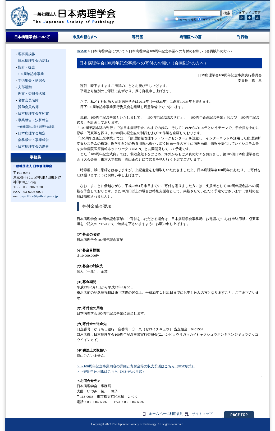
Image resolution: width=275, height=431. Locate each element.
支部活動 (25, 87)
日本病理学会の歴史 (33, 146)
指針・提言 (26, 67)
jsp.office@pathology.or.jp (39, 196)
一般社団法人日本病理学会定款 (35, 126)
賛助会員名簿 (28, 107)
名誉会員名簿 (28, 100)
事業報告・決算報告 (33, 120)
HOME (82, 51)
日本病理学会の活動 (33, 61)
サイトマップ (202, 414)
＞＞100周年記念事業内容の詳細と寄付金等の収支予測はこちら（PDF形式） (136, 366)
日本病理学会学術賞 (33, 113)
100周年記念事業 (31, 74)
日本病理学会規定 (31, 133)
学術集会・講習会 (31, 80)
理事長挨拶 (26, 54)
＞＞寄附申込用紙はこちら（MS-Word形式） (111, 371)
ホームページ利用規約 (166, 414)
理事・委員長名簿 (31, 94)
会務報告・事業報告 (33, 140)
